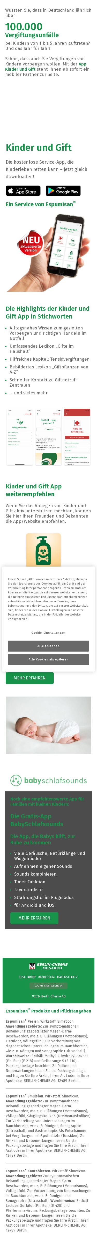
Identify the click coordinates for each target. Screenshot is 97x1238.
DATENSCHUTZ (67, 977)
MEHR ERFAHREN (30, 678)
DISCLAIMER (27, 977)
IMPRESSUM (46, 977)
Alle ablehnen (48, 646)
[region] (48, 618)
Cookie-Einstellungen (49, 985)
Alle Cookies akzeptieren (49, 659)
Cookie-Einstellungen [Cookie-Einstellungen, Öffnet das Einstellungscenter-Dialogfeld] (48, 632)
